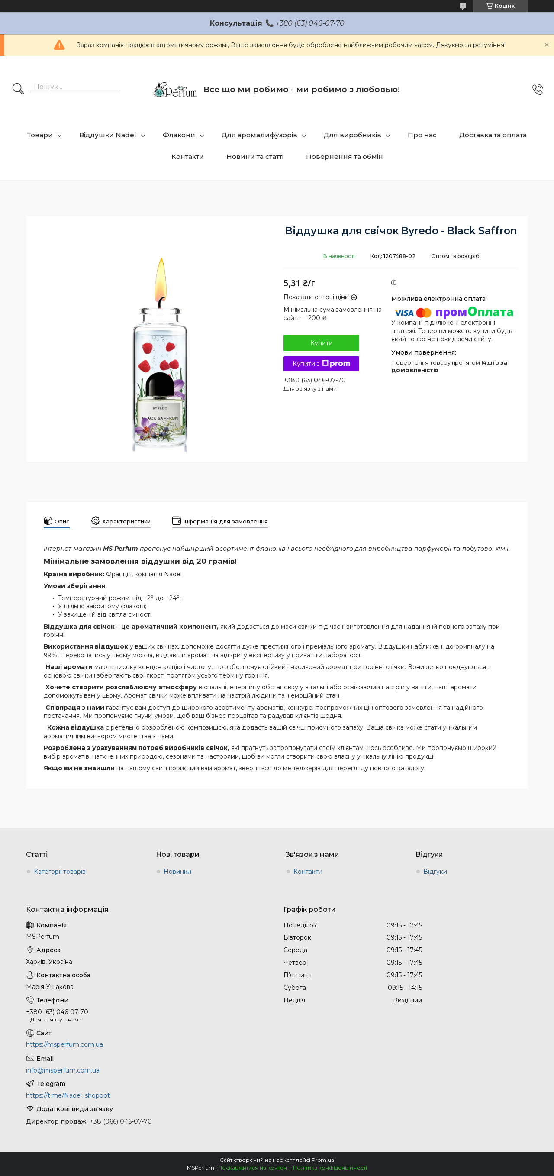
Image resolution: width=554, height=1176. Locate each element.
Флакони (179, 135)
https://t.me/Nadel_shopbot (68, 1095)
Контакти (187, 156)
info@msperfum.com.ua (63, 1070)
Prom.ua (323, 1160)
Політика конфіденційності (330, 1167)
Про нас (422, 135)
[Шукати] (18, 89)
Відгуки (435, 872)
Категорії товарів (60, 872)
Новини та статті (254, 156)
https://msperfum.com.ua (64, 1044)
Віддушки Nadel (107, 135)
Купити (321, 343)
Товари (40, 135)
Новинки (177, 872)
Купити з (321, 364)
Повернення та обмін (344, 156)
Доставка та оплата (493, 135)
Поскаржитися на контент (253, 1167)
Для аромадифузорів (259, 135)
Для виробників (352, 135)
